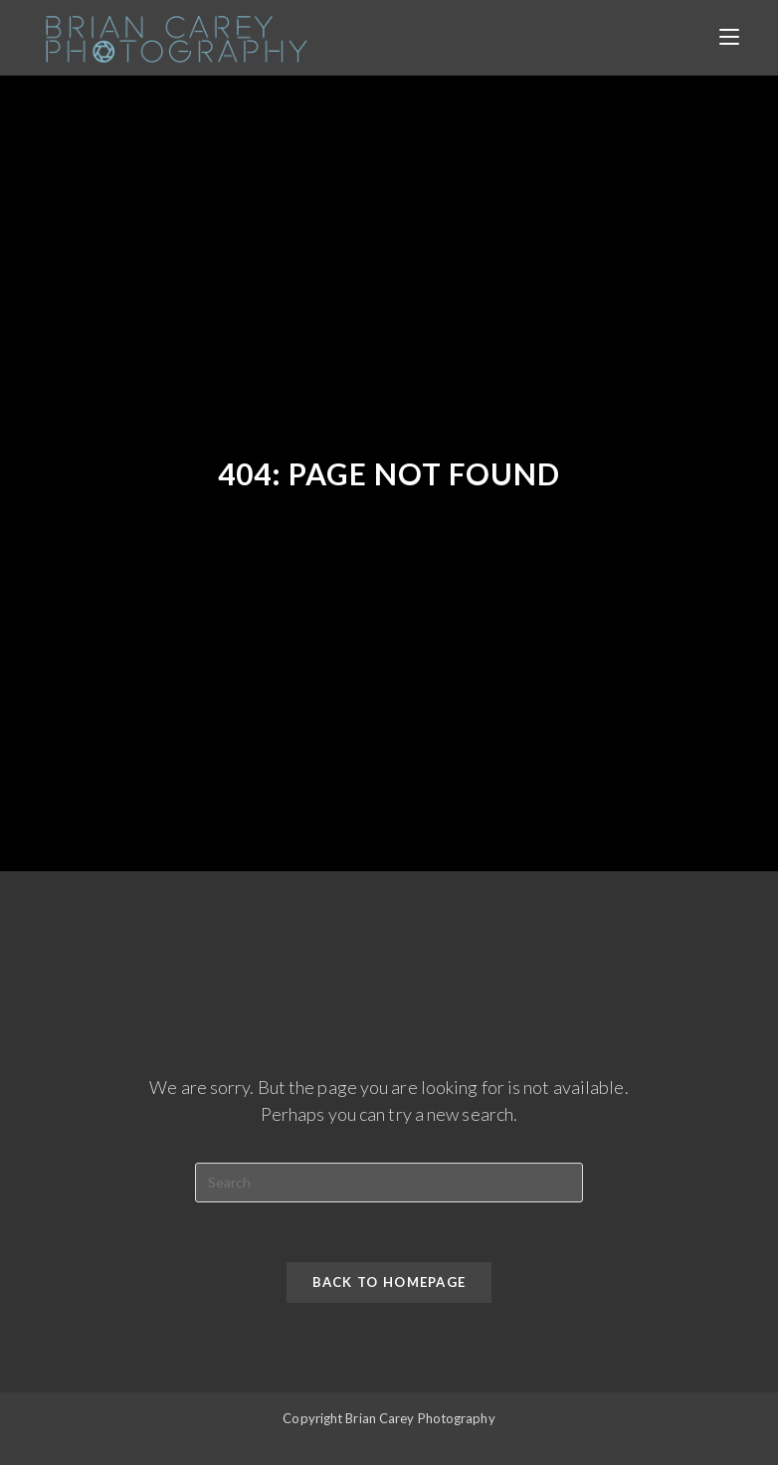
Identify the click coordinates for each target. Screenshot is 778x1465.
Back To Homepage (389, 1282)
